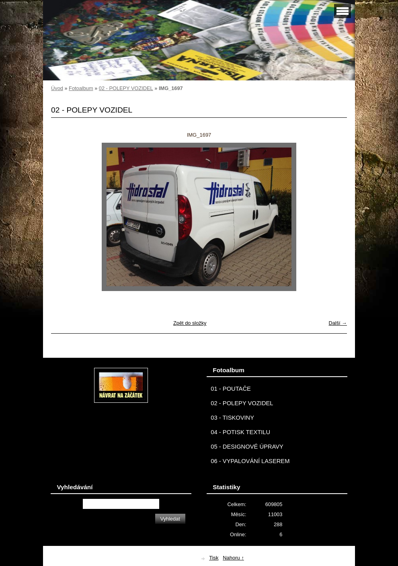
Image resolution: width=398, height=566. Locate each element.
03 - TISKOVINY (232, 417)
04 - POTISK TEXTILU (240, 432)
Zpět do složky (190, 323)
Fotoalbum (81, 88)
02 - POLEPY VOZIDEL (126, 88)
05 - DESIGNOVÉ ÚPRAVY (247, 446)
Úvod (57, 88)
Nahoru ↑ (233, 558)
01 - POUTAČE (231, 389)
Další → (337, 323)
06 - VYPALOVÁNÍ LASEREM (250, 461)
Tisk (213, 558)
